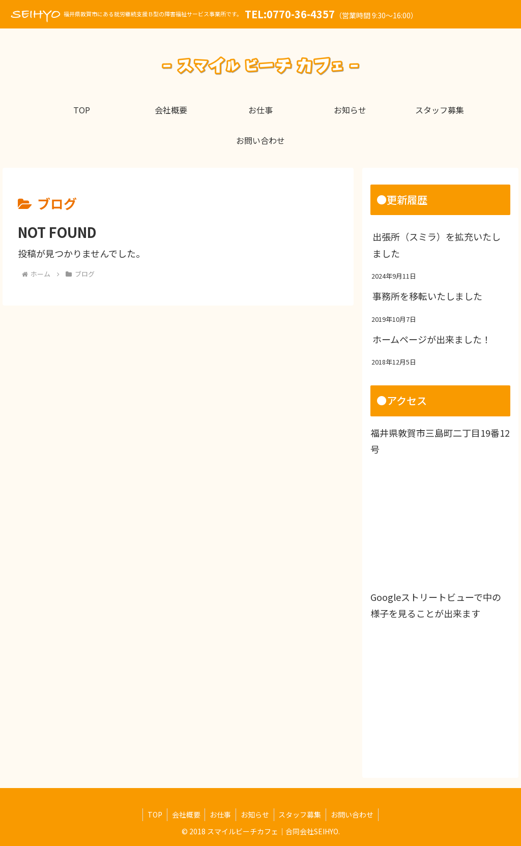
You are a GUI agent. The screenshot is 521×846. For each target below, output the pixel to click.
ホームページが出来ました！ (431, 339)
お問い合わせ (355, 814)
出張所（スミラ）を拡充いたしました (436, 244)
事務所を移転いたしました (427, 296)
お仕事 (219, 814)
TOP (151, 814)
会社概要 (184, 814)
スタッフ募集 (301, 814)
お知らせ (255, 814)
